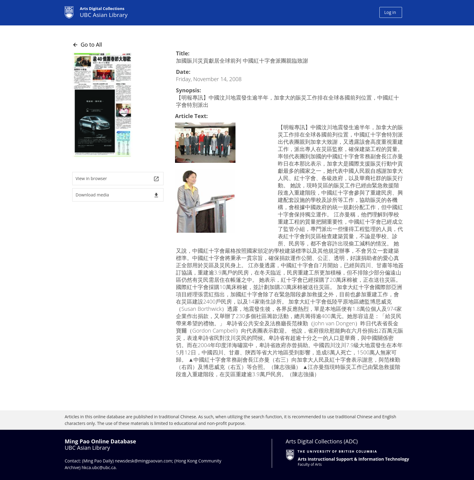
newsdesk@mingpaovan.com (143, 461)
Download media (117, 195)
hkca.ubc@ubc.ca (99, 467)
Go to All (87, 44)
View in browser (117, 179)
